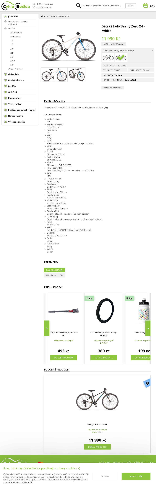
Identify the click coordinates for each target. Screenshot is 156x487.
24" (11, 52)
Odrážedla (15, 36)
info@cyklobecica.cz (42, 4)
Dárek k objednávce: (113, 80)
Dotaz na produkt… (112, 87)
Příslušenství (16, 32)
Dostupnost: (110, 65)
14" (11, 40)
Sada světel (130, 80)
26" (11, 56)
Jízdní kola (50, 16)
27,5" (12, 61)
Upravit (105, 478)
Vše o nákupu (135, 462)
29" (11, 65)
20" (11, 48)
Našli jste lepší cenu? (113, 44)
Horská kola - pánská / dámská (17, 23)
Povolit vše (136, 478)
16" (11, 44)
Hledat (130, 5)
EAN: (132, 70)
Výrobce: (107, 70)
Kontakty (119, 462)
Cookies (150, 462)
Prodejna (104, 462)
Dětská (11, 28)
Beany (50, 251)
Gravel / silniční (15, 69)
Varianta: (108, 50)
